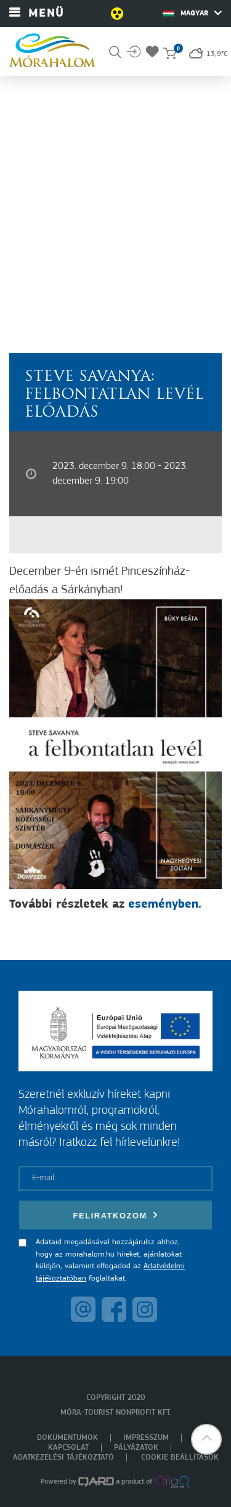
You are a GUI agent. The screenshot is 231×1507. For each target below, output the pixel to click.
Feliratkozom (115, 1215)
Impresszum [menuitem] (146, 1438)
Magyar (192, 13)
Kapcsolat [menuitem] (68, 1448)
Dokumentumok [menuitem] (67, 1438)
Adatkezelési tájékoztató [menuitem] (63, 1457)
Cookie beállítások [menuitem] (180, 1457)
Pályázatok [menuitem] (136, 1448)
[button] (206, 1439)
